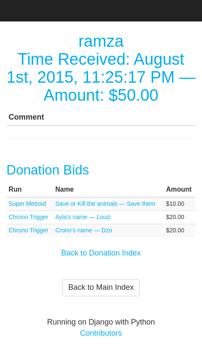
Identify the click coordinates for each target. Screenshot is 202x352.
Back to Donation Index (101, 253)
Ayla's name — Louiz (83, 217)
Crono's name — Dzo (83, 230)
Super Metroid (27, 203)
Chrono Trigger (28, 217)
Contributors (101, 333)
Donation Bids (47, 170)
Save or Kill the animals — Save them (105, 203)
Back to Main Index (101, 287)
